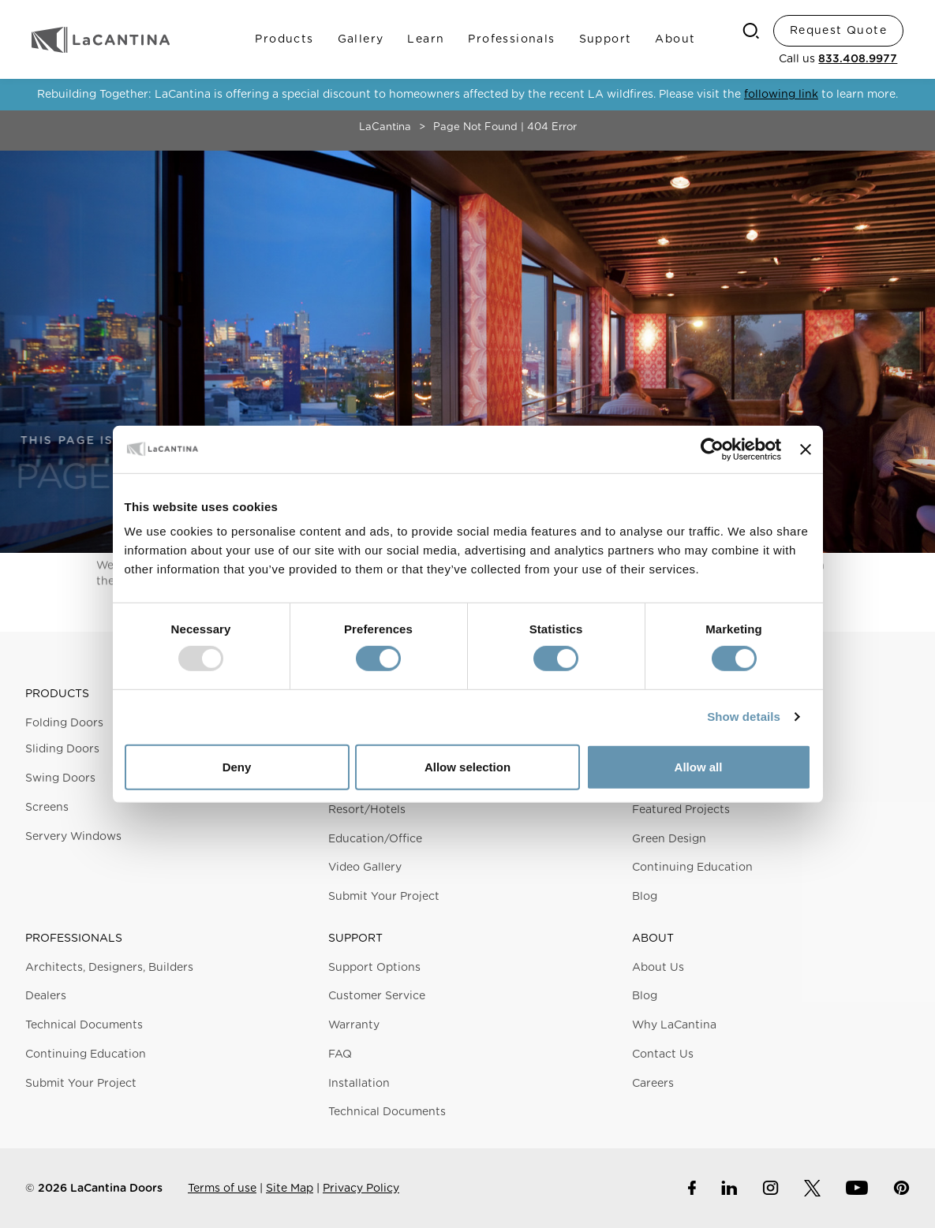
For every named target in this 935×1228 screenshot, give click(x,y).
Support (605, 39)
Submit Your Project (383, 896)
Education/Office (375, 839)
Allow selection (467, 767)
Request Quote (838, 30)
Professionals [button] (73, 938)
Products (284, 39)
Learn (425, 39)
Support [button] (355, 938)
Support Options (374, 967)
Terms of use (222, 1188)
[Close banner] (805, 448)
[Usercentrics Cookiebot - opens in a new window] (712, 449)
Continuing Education (692, 867)
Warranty (354, 1025)
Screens (47, 807)
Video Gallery (365, 867)
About (675, 39)
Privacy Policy (361, 1188)
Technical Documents (84, 1025)
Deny (237, 767)
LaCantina (385, 127)
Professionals (511, 39)
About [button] (653, 938)
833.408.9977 (857, 59)
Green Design (669, 839)
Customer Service (376, 996)
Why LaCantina (674, 1025)
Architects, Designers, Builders (109, 967)
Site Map (289, 1188)
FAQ (340, 1054)
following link (781, 94)
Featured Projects (681, 810)
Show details (743, 716)
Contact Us (663, 1054)
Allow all (699, 767)
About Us (658, 967)
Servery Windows (73, 836)
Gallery (361, 39)
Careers (653, 1083)
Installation (359, 1083)
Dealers (45, 996)
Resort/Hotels (367, 810)
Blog (644, 896)
